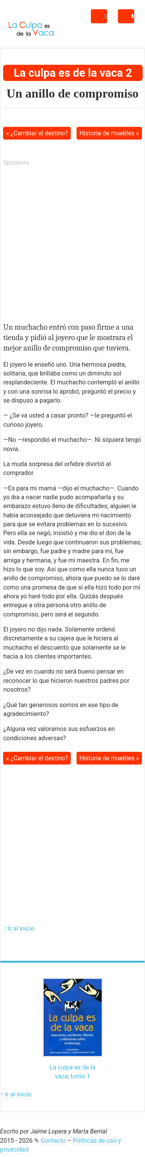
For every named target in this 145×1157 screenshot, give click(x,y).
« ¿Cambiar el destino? (37, 133)
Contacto (53, 1140)
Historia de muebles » (109, 133)
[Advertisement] (72, 245)
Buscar (105, 16)
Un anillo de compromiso (73, 93)
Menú (132, 16)
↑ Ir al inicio (18, 928)
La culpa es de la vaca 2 (73, 72)
